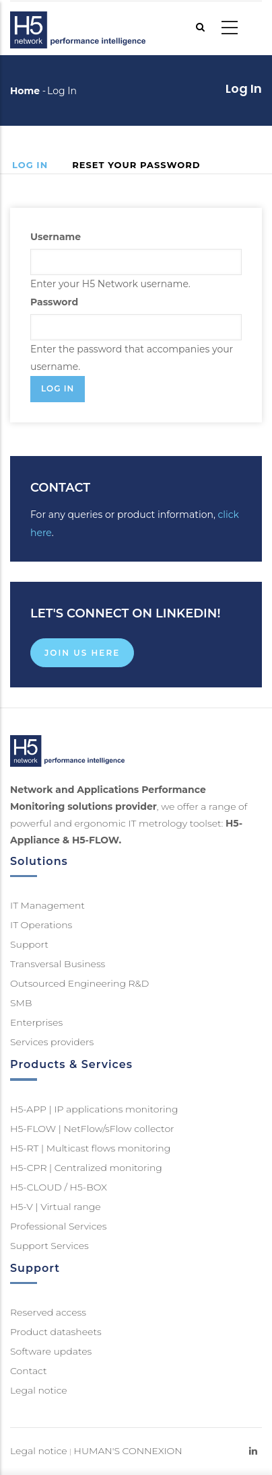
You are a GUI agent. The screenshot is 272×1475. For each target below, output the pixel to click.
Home (25, 91)
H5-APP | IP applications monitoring (94, 1109)
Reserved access (48, 1312)
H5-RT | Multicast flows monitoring (90, 1148)
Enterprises (36, 1022)
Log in (36, 166)
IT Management (47, 905)
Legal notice (38, 1390)
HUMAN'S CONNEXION (128, 1451)
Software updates (51, 1351)
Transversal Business (57, 964)
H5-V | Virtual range (55, 1207)
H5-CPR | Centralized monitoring (86, 1168)
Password (54, 302)
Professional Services (58, 1226)
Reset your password (136, 164)
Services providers (52, 1042)
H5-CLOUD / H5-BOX (58, 1187)
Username (55, 237)
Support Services (49, 1246)
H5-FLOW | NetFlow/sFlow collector (92, 1129)
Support (29, 944)
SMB (21, 1003)
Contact (28, 1371)
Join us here (82, 653)
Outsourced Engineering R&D (79, 983)
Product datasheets (56, 1332)
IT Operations (41, 925)
